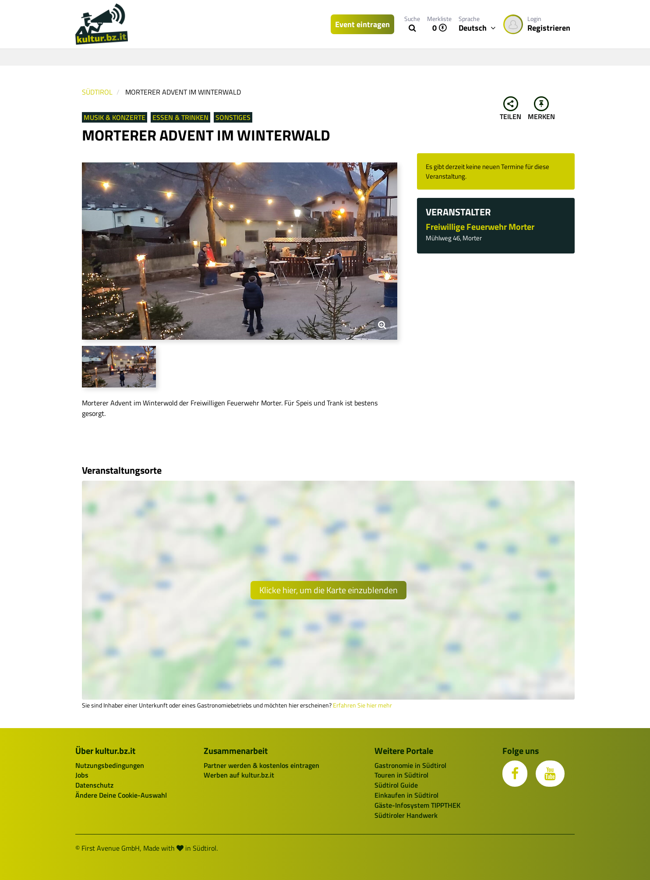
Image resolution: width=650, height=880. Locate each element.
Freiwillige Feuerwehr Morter (480, 226)
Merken (541, 109)
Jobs (81, 775)
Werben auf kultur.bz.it (239, 775)
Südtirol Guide (396, 785)
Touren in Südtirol (401, 775)
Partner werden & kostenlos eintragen (261, 765)
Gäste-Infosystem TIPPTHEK (417, 805)
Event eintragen (362, 24)
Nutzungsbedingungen (109, 765)
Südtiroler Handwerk (406, 815)
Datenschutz (94, 785)
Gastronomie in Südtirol (410, 765)
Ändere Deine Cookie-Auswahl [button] (121, 795)
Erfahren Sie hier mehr (362, 705)
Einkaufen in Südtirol (406, 795)
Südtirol (97, 92)
